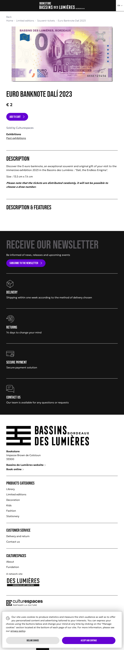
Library (10, 489)
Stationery (12, 516)
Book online (15, 469)
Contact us (13, 541)
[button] (120, 5)
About (10, 561)
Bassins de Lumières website (26, 464)
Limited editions (16, 494)
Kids (9, 505)
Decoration (13, 499)
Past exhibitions (16, 138)
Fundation (12, 567)
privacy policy (17, 631)
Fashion (11, 510)
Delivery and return (18, 536)
